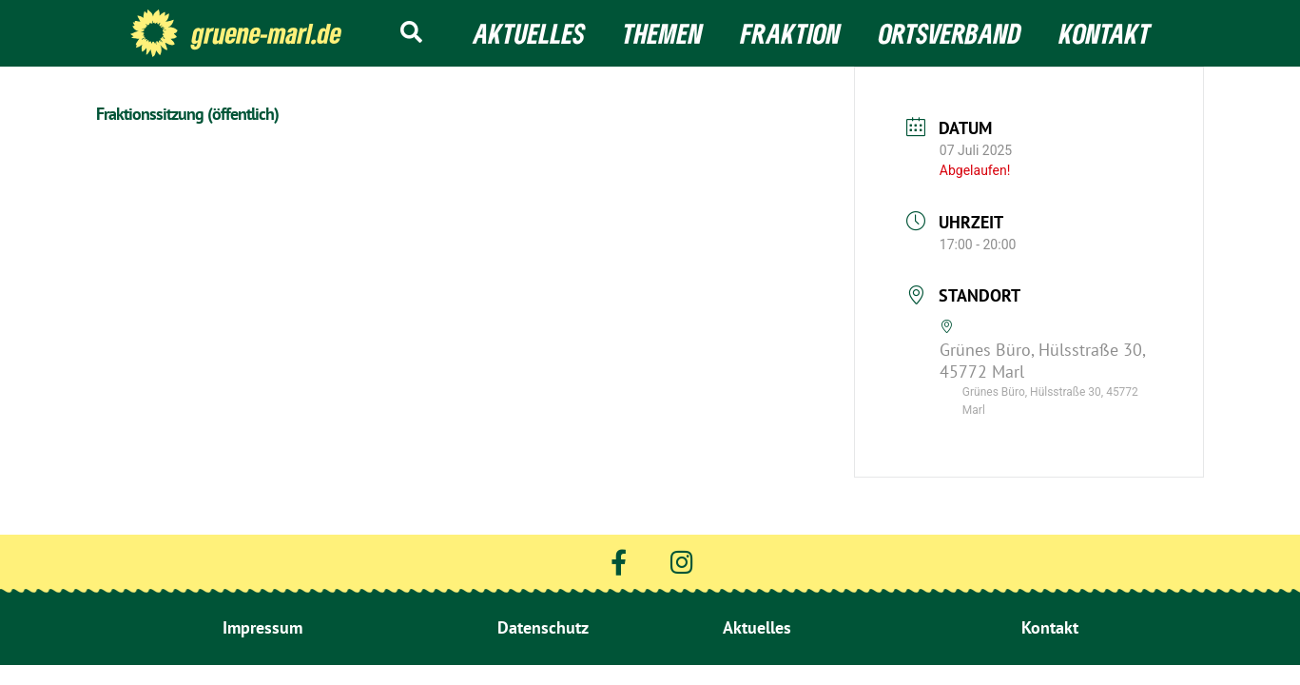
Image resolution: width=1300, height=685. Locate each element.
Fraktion (791, 33)
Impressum (262, 627)
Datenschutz (543, 627)
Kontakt (1105, 33)
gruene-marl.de (266, 33)
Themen (663, 33)
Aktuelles (529, 33)
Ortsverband (950, 33)
